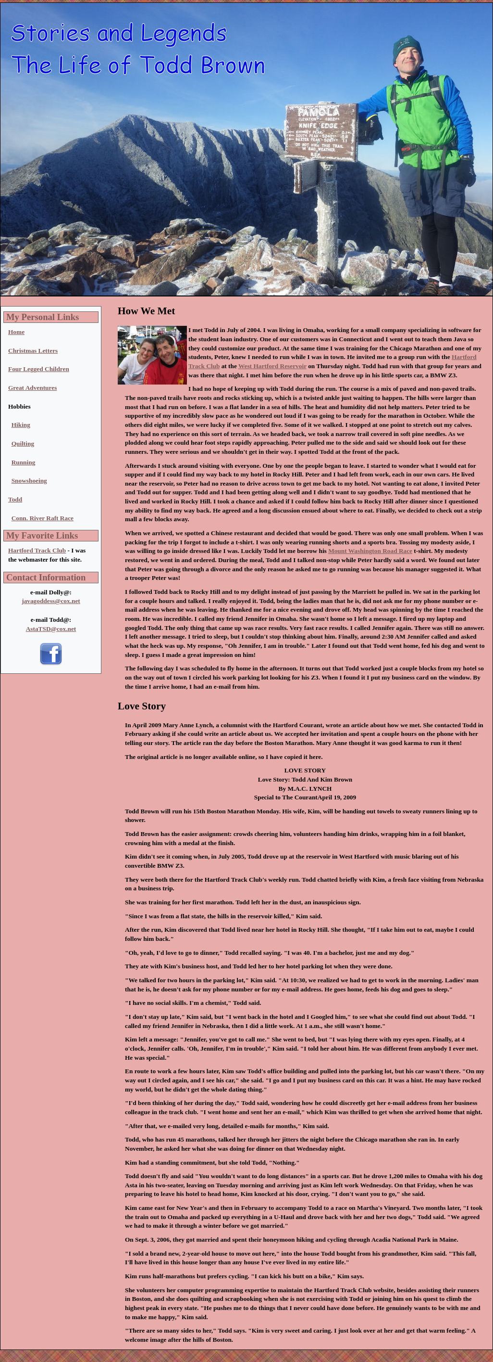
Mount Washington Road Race (370, 550)
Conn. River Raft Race (43, 518)
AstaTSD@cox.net (51, 628)
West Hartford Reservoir (272, 366)
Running (24, 462)
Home (16, 331)
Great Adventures (32, 387)
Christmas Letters (33, 350)
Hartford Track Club (37, 550)
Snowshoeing (29, 480)
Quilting (23, 443)
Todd (15, 499)
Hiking (21, 424)
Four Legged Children (38, 369)
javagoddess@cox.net (51, 600)
